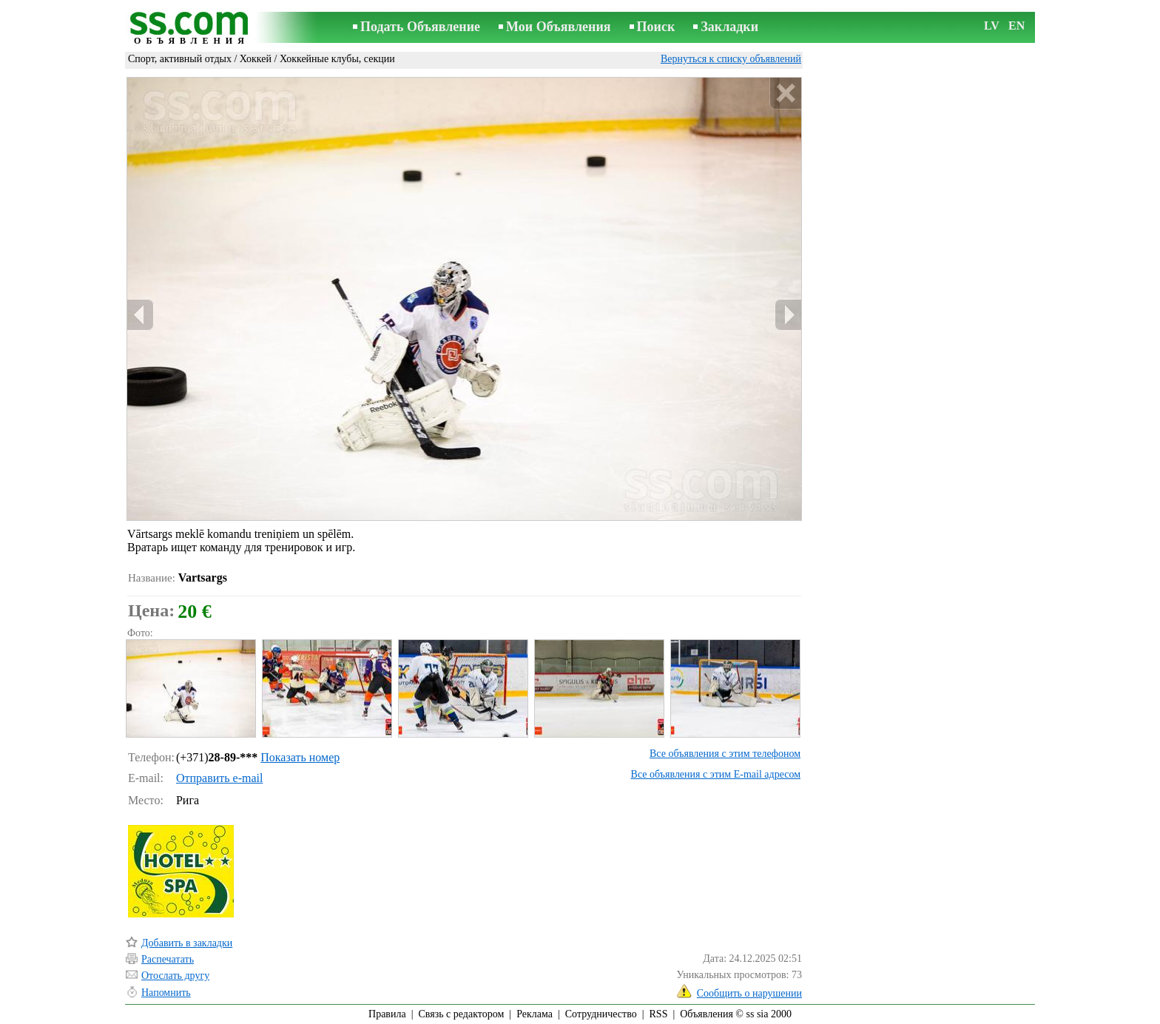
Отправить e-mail (219, 778)
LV (991, 25)
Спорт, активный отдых (180, 58)
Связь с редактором (462, 1014)
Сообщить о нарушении (749, 993)
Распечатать (167, 959)
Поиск (656, 26)
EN (1016, 25)
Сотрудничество (601, 1014)
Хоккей (256, 58)
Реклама (534, 1014)
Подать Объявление (420, 26)
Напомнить (166, 992)
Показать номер (300, 757)
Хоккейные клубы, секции (337, 58)
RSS (659, 1014)
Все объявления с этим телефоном (725, 753)
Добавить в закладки (186, 943)
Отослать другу (175, 975)
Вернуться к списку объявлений (731, 58)
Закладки (729, 26)
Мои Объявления (558, 26)
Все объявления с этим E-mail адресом (715, 774)
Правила (387, 1014)
